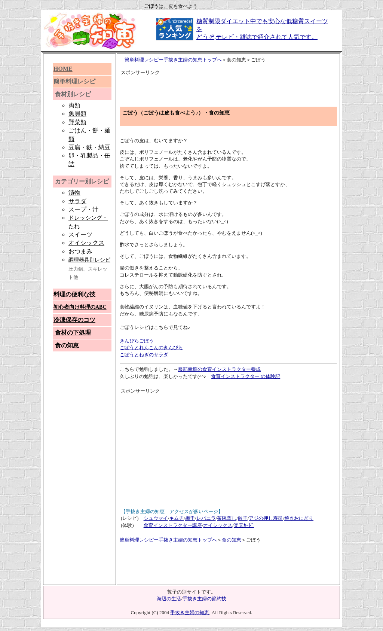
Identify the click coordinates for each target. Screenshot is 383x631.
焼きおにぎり (298, 518)
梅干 (190, 518)
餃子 (243, 518)
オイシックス (217, 525)
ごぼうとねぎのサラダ (144, 354)
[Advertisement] (208, 87)
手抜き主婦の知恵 (189, 612)
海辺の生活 (169, 598)
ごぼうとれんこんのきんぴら (151, 347)
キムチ (176, 518)
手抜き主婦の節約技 (204, 598)
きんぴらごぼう (137, 341)
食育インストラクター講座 (173, 525)
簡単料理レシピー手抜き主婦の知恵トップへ (173, 60)
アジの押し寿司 (266, 518)
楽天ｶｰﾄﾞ (244, 525)
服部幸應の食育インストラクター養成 (219, 369)
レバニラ (206, 518)
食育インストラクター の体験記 (245, 376)
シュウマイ (156, 518)
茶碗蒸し (226, 518)
